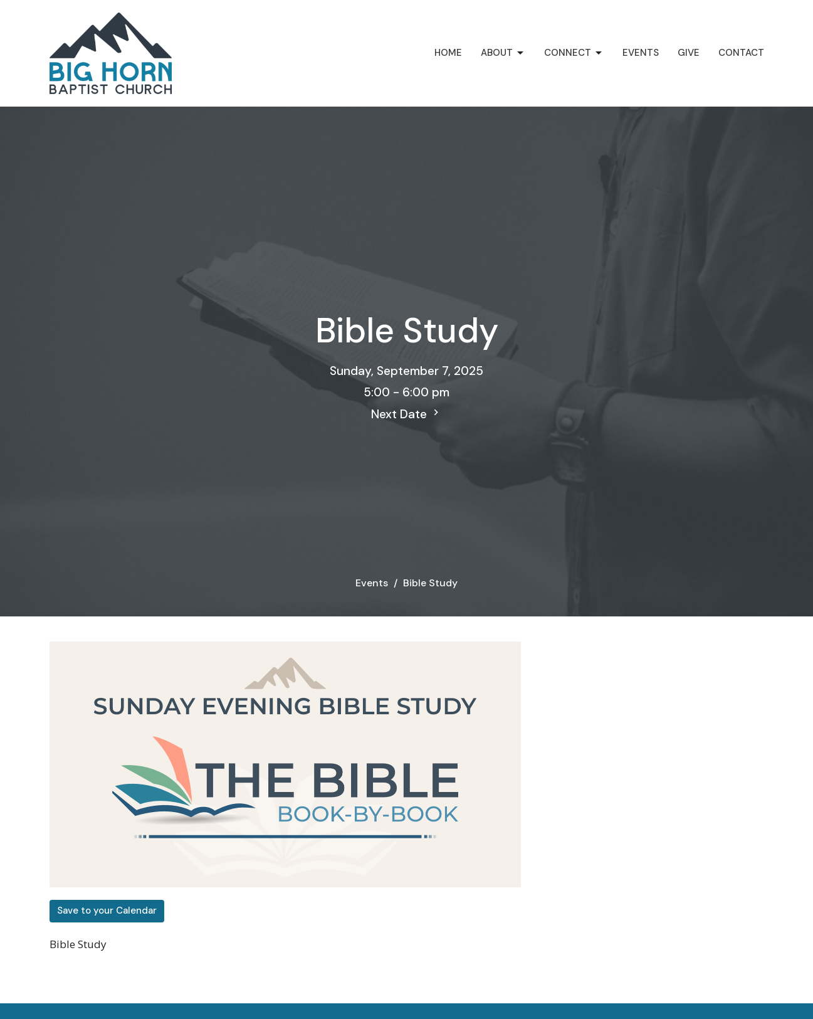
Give (689, 52)
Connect (574, 53)
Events (640, 52)
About (503, 53)
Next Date (406, 414)
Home (448, 52)
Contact (741, 52)
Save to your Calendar (107, 910)
